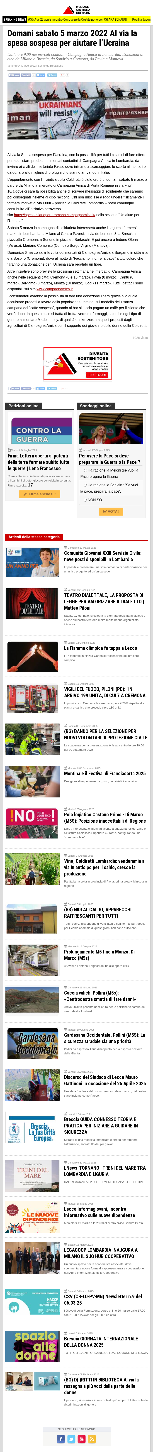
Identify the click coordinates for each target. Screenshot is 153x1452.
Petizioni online (24, 406)
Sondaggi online (96, 406)
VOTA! (111, 511)
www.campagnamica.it (54, 289)
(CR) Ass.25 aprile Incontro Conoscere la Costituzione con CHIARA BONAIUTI (83, 19)
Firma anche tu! (40, 494)
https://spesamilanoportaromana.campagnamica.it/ (54, 215)
